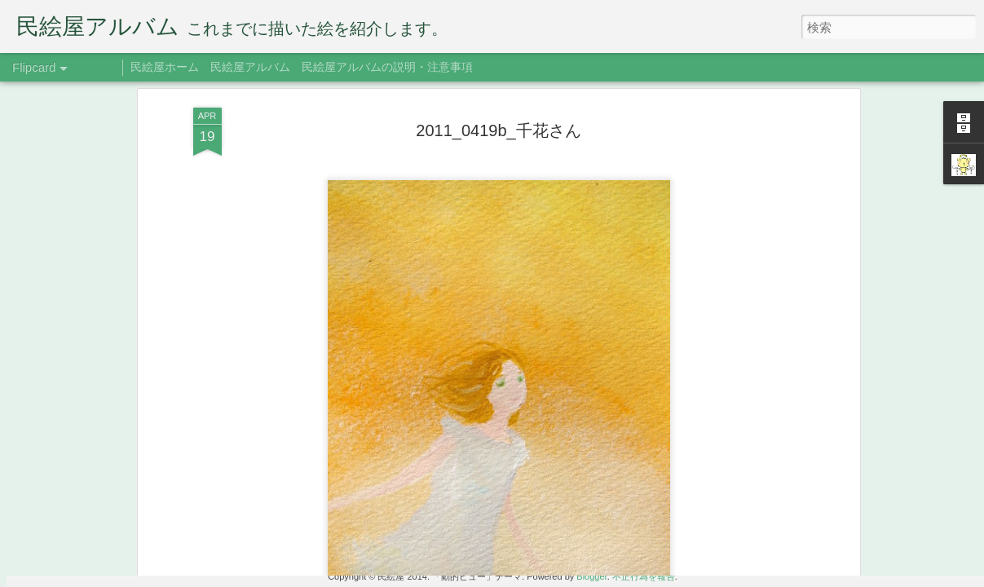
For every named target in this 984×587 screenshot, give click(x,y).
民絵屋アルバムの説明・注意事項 (387, 66)
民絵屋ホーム (164, 66)
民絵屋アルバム (250, 66)
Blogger (591, 576)
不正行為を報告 (643, 576)
